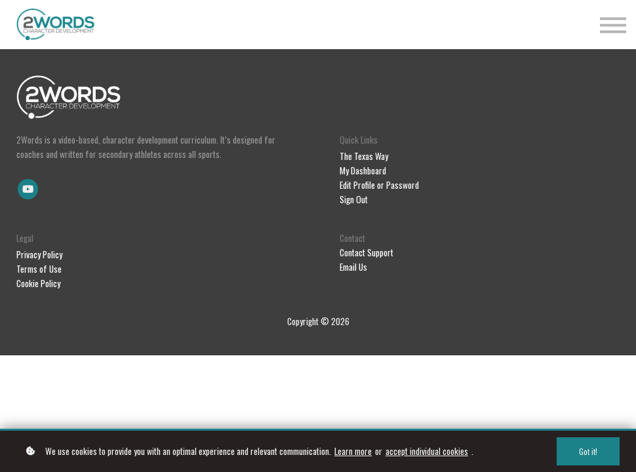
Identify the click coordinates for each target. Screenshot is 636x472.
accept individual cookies (427, 451)
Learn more (353, 451)
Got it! (588, 451)
